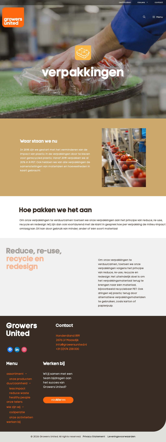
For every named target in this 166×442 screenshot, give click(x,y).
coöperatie (17, 412)
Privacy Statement (94, 437)
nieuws (144, 2)
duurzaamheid (16, 383)
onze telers (14, 402)
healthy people (19, 397)
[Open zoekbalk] (144, 17)
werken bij (13, 422)
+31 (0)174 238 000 (67, 349)
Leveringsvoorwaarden (121, 437)
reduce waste (19, 393)
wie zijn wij (13, 407)
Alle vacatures (58, 400)
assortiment (15, 374)
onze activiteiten (21, 417)
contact (159, 2)
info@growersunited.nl (71, 344)
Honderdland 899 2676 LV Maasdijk (68, 338)
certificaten (125, 2)
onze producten (20, 379)
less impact (17, 388)
